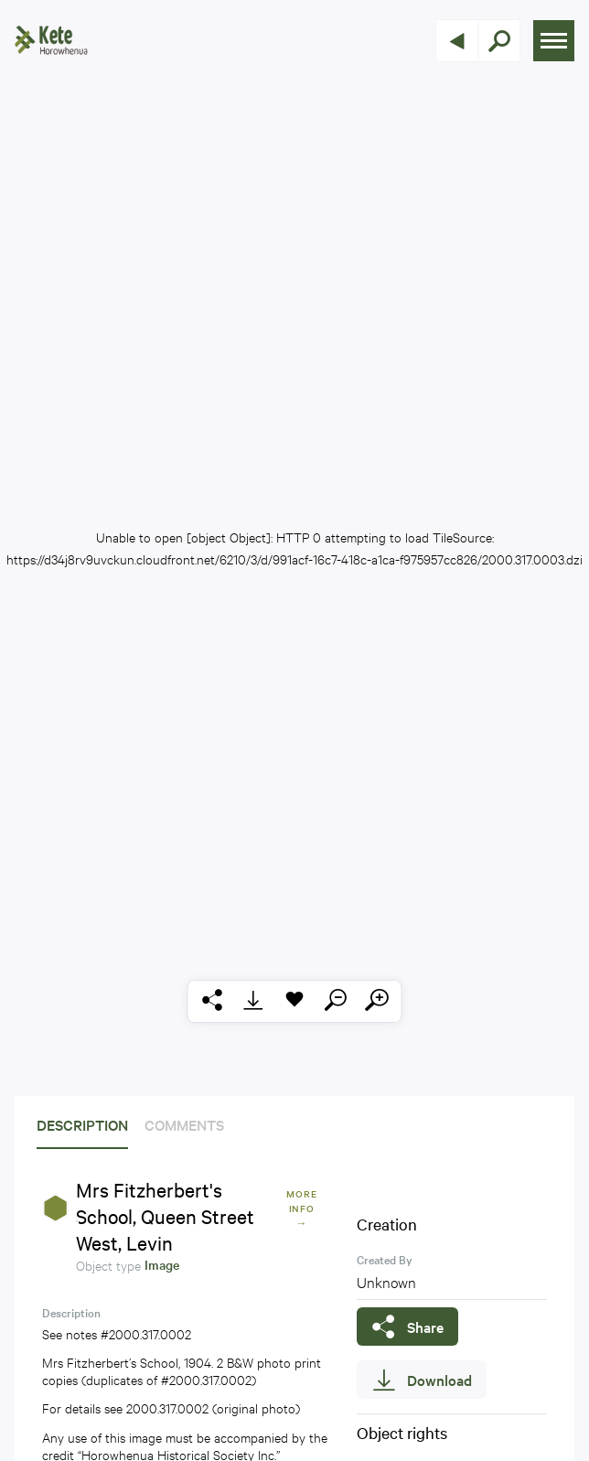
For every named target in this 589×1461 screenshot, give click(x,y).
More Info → (301, 1208)
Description (82, 1124)
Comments (184, 1124)
